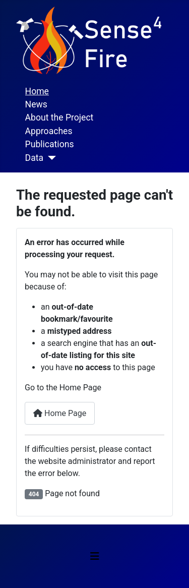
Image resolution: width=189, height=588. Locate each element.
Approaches (49, 131)
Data (34, 158)
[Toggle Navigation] (95, 556)
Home (37, 91)
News (36, 104)
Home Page (59, 413)
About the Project (59, 117)
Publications (49, 144)
